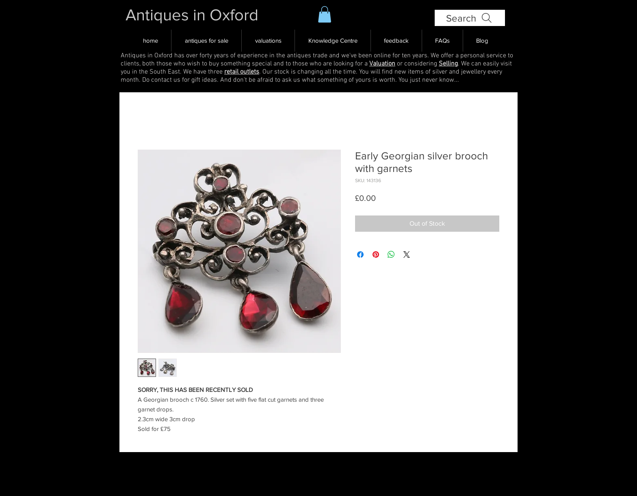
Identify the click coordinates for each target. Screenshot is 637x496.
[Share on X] (407, 254)
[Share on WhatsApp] (391, 254)
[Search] (470, 18)
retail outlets (241, 72)
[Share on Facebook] (360, 254)
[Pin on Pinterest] (376, 254)
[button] (325, 14)
